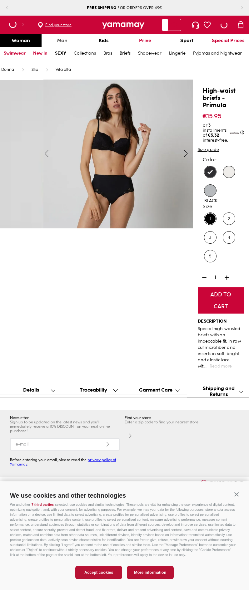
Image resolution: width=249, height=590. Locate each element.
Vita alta (63, 69)
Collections (85, 53)
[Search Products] (174, 25)
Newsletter (19, 418)
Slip (35, 69)
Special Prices (228, 40)
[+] (226, 278)
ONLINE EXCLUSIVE (37, 485)
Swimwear (15, 53)
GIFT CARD (181, 485)
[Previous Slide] (12, 8)
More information (150, 579)
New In (40, 53)
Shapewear (150, 53)
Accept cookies (98, 579)
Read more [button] (221, 366)
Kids (104, 40)
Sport (186, 40)
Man (62, 40)
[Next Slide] (237, 8)
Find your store (58, 25)
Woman (21, 40)
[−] (204, 278)
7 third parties (43, 511)
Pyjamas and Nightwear (217, 53)
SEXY (60, 53)
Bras (107, 53)
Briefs (125, 53)
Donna (7, 69)
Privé (145, 40)
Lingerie (177, 53)
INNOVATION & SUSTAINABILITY (114, 485)
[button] (236, 501)
